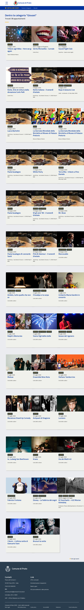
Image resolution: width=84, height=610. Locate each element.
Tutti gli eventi (74, 559)
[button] (6, 3)
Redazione (58, 607)
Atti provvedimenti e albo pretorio (39, 589)
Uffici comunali (34, 580)
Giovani (35, 8)
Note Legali (7, 607)
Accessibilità (46, 607)
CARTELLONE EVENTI (13, 8)
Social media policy (73, 607)
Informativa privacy (22, 607)
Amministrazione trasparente (38, 583)
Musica (10, 44)
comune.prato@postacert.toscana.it (15, 592)
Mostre (36, 44)
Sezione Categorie (26, 8)
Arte (35, 126)
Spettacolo (62, 44)
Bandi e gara (33, 586)
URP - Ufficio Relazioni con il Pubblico (15, 598)
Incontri (71, 496)
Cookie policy (33, 607)
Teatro (69, 249)
